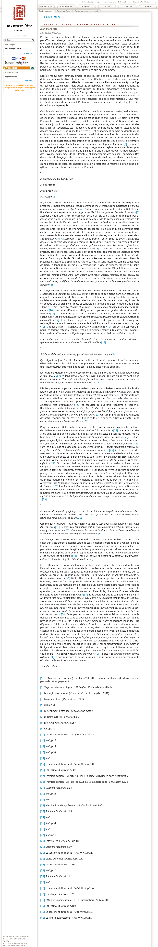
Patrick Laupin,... (45, 11)
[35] (90, 559)
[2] (125, 144)
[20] (78, 404)
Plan (155, 2)
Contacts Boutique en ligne (91, 2)
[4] (81, 209)
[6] (58, 238)
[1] (90, 130)
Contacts (148, 7)
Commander (28, 80)
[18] (98, 382)
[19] (118, 394)
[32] (68, 530)
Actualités (127, 7)
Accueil (95, 11)
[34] (74, 555)
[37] (85, 594)
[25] (137, 443)
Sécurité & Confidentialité (142, 2)
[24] (129, 437)
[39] (128, 640)
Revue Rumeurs (66, 7)
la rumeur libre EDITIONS (21, 937)
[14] (110, 326)
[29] (44, 499)
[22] (86, 421)
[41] (51, 657)
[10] (51, 310)
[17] (42, 775)
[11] (52, 313)
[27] (52, 463)
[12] (56, 320)
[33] (100, 533)
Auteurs (107, 7)
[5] (137, 212)
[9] (115, 290)
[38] (63, 614)
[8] (52, 284)
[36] (67, 578)
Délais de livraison (124, 2)
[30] (42, 852)
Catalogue (86, 7)
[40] (96, 653)
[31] (57, 527)
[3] (53, 196)
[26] (111, 450)
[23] (115, 430)
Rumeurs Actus (45, 7)
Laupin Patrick (52, 16)
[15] (103, 342)
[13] (44, 326)
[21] (97, 414)
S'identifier (28, 54)
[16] (114, 354)
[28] (56, 486)
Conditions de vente (109, 2)
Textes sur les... (81, 11)
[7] (99, 248)
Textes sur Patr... (63, 11)
